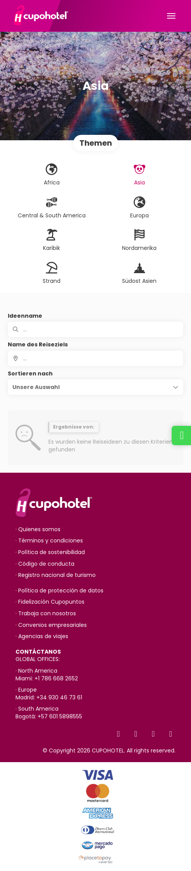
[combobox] (95, 358)
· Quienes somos (37, 529)
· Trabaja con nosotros (45, 613)
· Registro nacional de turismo (55, 575)
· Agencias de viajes (41, 636)
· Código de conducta (44, 564)
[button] (95, 387)
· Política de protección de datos (59, 590)
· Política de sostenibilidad (50, 552)
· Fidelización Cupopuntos (49, 602)
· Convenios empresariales (51, 625)
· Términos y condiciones (49, 540)
